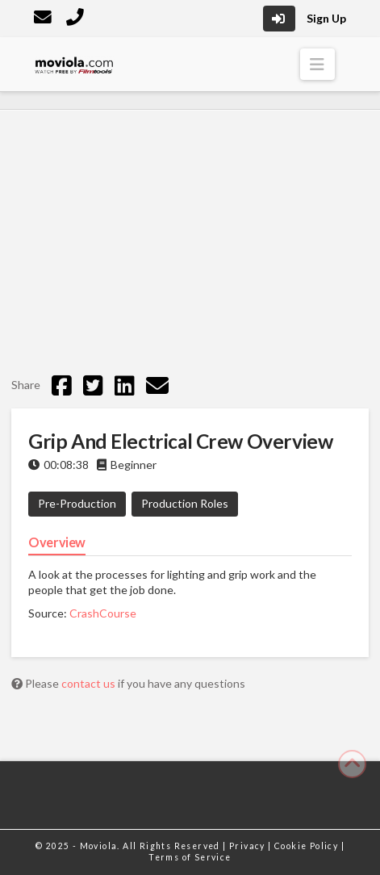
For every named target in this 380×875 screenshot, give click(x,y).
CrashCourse (102, 613)
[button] (317, 64)
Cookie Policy (307, 846)
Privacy (248, 846)
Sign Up (326, 18)
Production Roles (184, 503)
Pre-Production (77, 503)
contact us (89, 683)
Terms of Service (189, 857)
